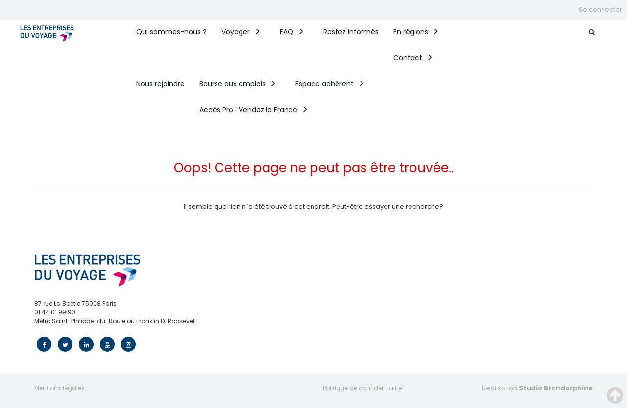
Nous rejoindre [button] (160, 84)
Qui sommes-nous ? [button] (171, 32)
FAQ (286, 32)
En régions (410, 32)
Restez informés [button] (351, 32)
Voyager (235, 32)
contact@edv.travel (64, 330)
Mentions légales (59, 388)
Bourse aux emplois (232, 84)
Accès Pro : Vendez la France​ (248, 110)
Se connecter (600, 9)
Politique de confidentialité (362, 388)
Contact (407, 58)
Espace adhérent (324, 84)
